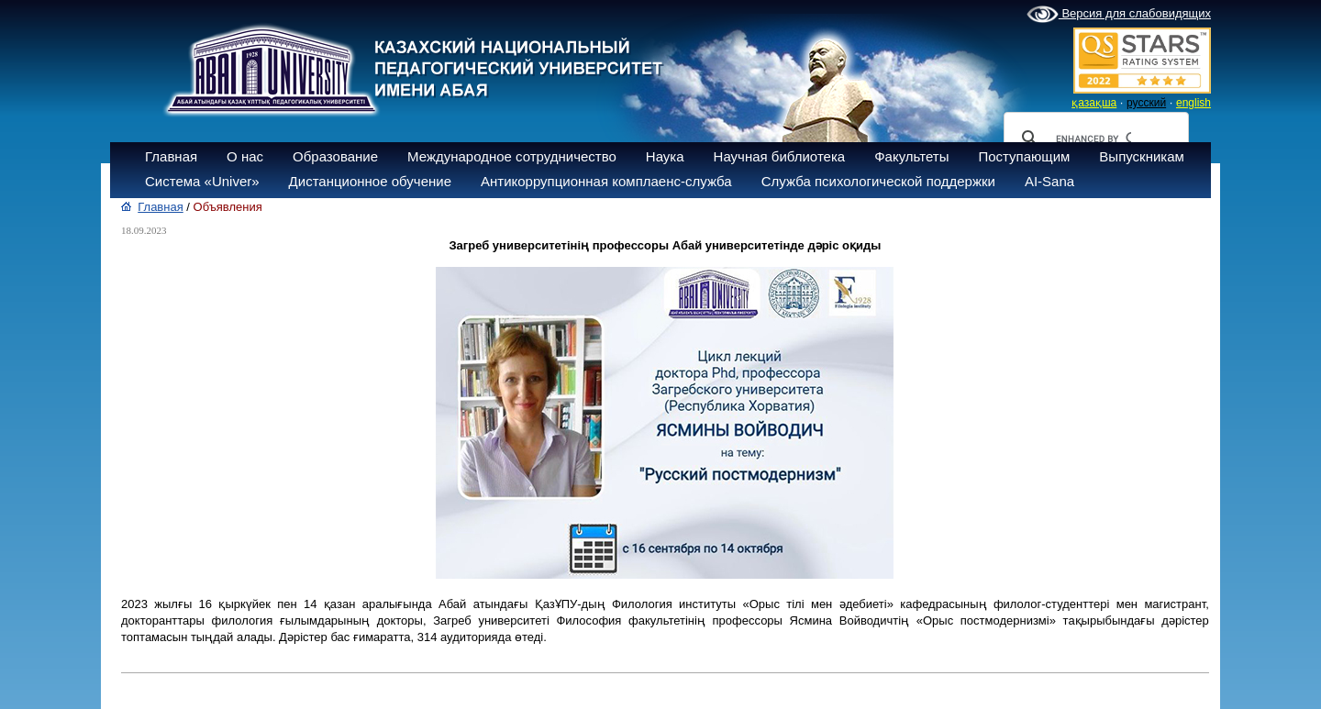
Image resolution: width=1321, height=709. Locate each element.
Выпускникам (1141, 156)
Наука (665, 156)
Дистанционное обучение (370, 181)
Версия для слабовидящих (1119, 15)
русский (1146, 102)
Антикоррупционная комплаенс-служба (606, 181)
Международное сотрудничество (511, 156)
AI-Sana (1049, 181)
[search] (1093, 138)
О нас (245, 156)
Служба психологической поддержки (878, 181)
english (1193, 102)
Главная (171, 156)
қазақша (1093, 102)
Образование (335, 156)
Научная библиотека (780, 156)
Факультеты (911, 156)
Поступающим (1024, 156)
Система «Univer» (202, 181)
